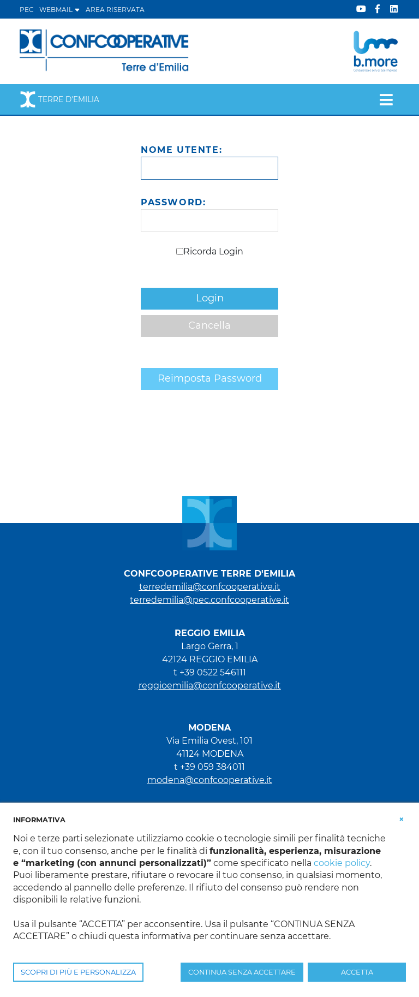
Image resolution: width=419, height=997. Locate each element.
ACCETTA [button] (357, 972)
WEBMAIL (59, 9)
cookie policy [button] (342, 863)
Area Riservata (115, 9)
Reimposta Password (210, 378)
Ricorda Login (213, 251)
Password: (173, 202)
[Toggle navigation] (386, 99)
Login (210, 298)
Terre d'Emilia (59, 99)
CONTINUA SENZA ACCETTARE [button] (242, 972)
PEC (27, 9)
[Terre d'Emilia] (104, 50)
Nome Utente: (181, 150)
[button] (401, 819)
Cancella (209, 325)
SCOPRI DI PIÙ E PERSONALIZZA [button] (78, 972)
